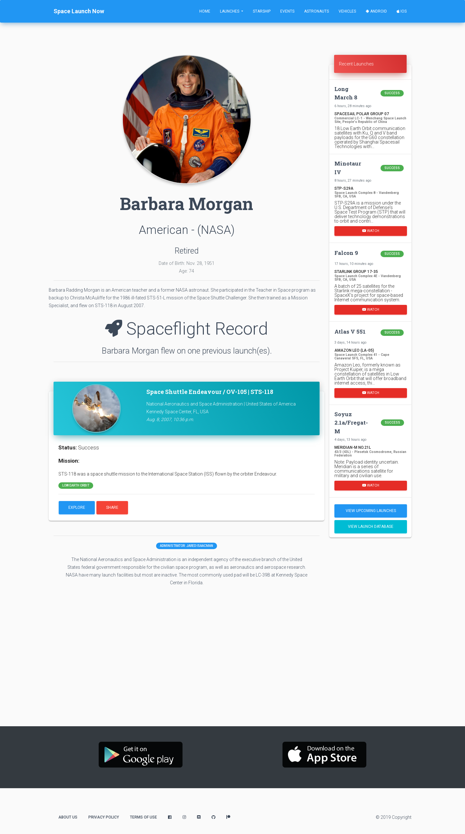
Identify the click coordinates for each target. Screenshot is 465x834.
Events (287, 11)
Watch (370, 231)
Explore (76, 507)
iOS (402, 11)
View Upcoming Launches (371, 510)
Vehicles (347, 11)
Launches (230, 11)
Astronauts (316, 11)
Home (204, 11)
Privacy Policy (103, 817)
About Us (67, 817)
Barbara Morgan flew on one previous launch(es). (187, 351)
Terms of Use (143, 817)
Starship (262, 11)
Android (376, 11)
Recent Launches (356, 63)
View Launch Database (370, 526)
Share (112, 507)
